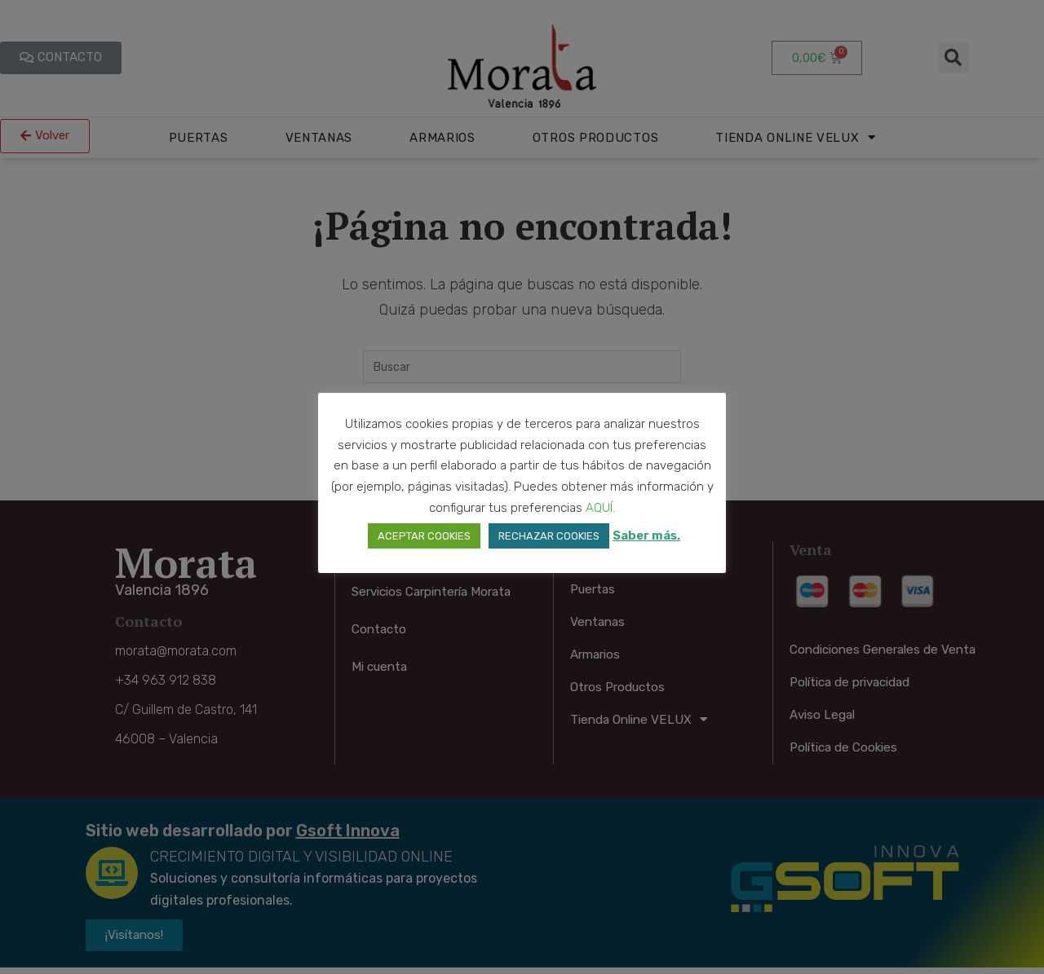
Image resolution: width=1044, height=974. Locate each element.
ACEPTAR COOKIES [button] (424, 536)
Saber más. (646, 535)
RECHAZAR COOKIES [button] (548, 536)
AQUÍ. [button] (600, 507)
